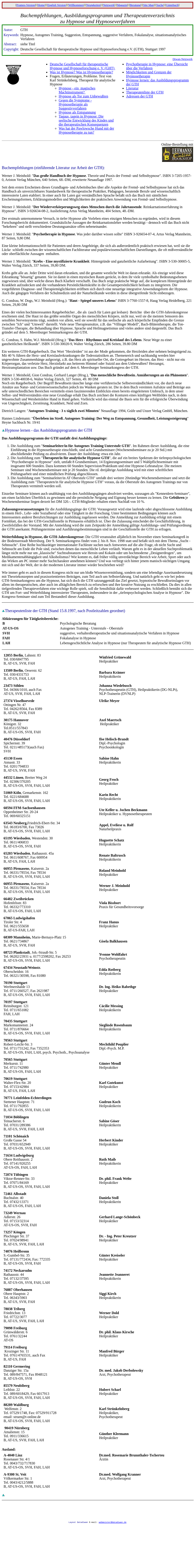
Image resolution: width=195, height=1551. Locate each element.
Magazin (122, 5)
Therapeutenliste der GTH (145, 92)
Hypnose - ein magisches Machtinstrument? (77, 90)
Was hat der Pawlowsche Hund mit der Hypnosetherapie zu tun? (86, 130)
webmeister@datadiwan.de (112, 1522)
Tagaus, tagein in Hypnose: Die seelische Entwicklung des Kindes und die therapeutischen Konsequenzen (86, 120)
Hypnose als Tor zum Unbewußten (83, 96)
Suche (160, 5)
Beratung (135, 5)
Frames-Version (26, 5)
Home (41, 5)
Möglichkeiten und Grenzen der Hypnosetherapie (149, 74)
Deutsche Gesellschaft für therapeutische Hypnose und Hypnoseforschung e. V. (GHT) (82, 66)
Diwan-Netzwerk (182, 59)
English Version (56, 5)
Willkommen (76, 5)
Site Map (148, 5)
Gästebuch (172, 5)
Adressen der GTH (139, 96)
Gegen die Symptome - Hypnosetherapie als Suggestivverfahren (75, 104)
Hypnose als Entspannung (77, 112)
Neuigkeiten (93, 5)
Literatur (132, 88)
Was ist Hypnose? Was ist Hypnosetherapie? (81, 72)
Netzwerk (108, 5)
